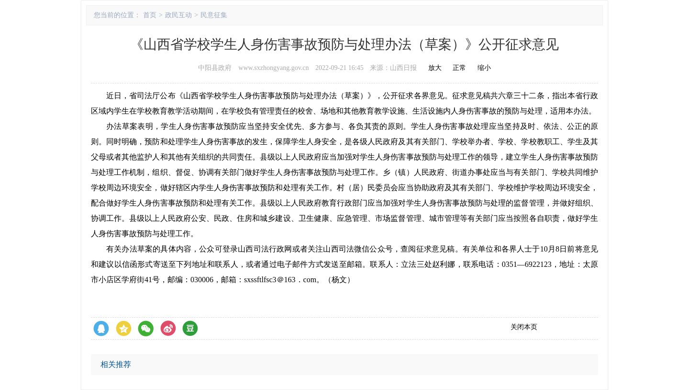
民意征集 (213, 15)
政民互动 (178, 15)
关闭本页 (524, 327)
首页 (149, 15)
